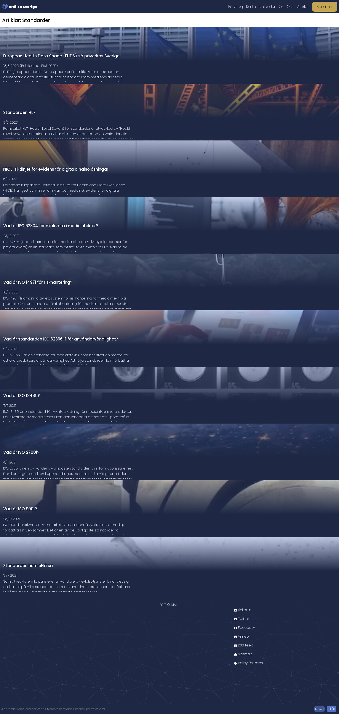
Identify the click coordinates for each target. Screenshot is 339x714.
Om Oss (286, 6)
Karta (251, 6)
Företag (235, 6)
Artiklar (303, 6)
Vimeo (241, 636)
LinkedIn (242, 609)
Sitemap (243, 654)
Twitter (241, 618)
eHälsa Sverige (19, 7)
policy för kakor (95, 709)
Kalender (267, 6)
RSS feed (243, 645)
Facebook (244, 627)
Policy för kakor (248, 662)
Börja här (325, 6)
